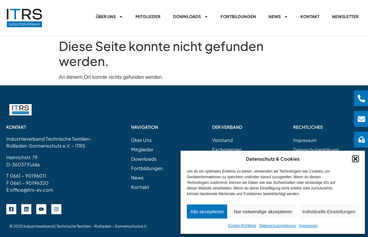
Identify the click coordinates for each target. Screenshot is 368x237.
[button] (355, 159)
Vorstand (222, 140)
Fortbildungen (238, 16)
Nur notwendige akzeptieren (263, 211)
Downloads (190, 17)
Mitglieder (148, 16)
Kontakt (309, 16)
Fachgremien (227, 149)
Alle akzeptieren (207, 211)
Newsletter (345, 16)
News (278, 17)
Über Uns (109, 17)
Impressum (308, 226)
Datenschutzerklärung (277, 226)
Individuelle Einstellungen (328, 211)
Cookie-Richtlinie (242, 226)
